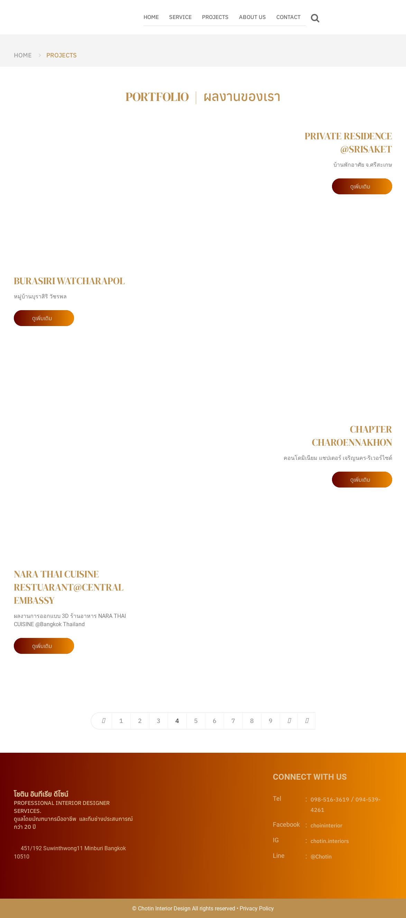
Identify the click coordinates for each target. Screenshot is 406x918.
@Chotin (321, 856)
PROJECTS (215, 16)
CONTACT (288, 16)
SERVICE (180, 16)
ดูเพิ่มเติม (360, 186)
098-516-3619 (330, 799)
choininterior (326, 825)
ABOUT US (252, 16)
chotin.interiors (330, 840)
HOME (151, 16)
